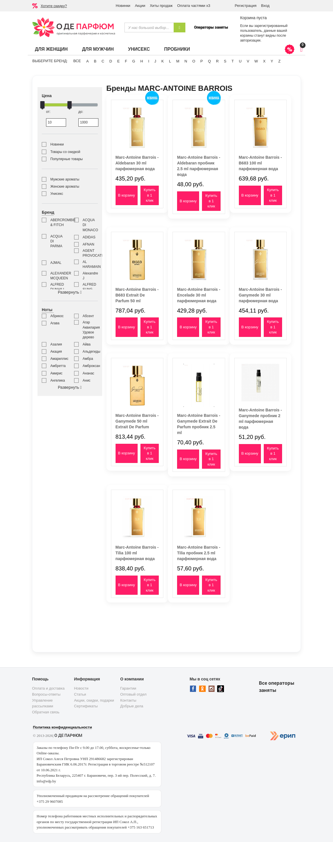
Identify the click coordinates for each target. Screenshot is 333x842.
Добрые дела (131, 706)
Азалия (56, 344)
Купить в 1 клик (149, 195)
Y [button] (272, 61)
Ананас (88, 373)
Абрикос (57, 316)
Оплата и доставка (48, 688)
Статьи (80, 694)
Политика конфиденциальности (62, 727)
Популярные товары (66, 159)
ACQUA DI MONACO (90, 225)
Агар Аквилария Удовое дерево (90, 329)
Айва (87, 344)
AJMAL (56, 263)
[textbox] (148, 27)
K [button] (162, 61)
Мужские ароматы (64, 179)
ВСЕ (77, 61)
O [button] (193, 61)
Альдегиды (90, 352)
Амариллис (58, 359)
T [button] (232, 61)
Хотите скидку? (54, 6)
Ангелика (57, 380)
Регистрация (246, 5)
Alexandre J (90, 275)
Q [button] (209, 61)
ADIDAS (89, 237)
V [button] (248, 61)
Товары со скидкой (65, 152)
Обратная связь (46, 712)
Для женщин (51, 49)
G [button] (133, 61)
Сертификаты (86, 706)
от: (56, 118)
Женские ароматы (64, 187)
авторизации (250, 40)
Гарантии (128, 688)
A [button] (87, 61)
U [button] (240, 61)
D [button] (110, 61)
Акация (56, 352)
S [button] (225, 61)
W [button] (256, 61)
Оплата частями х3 (193, 5)
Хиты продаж (161, 5)
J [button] (155, 61)
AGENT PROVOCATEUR (90, 253)
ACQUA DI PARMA (56, 241)
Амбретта (58, 366)
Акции (140, 5)
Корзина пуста (253, 17)
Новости (81, 688)
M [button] (177, 61)
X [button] (264, 61)
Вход (265, 5)
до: (88, 118)
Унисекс (139, 49)
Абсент (88, 316)
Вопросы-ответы (46, 694)
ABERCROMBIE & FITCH (58, 222)
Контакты (128, 700)
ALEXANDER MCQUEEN (58, 275)
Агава (55, 323)
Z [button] (279, 61)
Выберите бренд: (50, 61)
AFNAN (88, 244)
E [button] (118, 61)
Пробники (177, 49)
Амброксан (90, 366)
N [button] (186, 61)
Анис (86, 380)
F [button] (126, 61)
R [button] (217, 61)
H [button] (141, 61)
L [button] (170, 61)
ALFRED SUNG (89, 286)
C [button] (103, 61)
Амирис (56, 373)
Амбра (88, 359)
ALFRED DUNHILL (57, 286)
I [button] (148, 61)
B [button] (95, 61)
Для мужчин (98, 49)
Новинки (123, 5)
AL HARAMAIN (90, 264)
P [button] (201, 61)
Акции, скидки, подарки (94, 700)
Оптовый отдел (133, 694)
